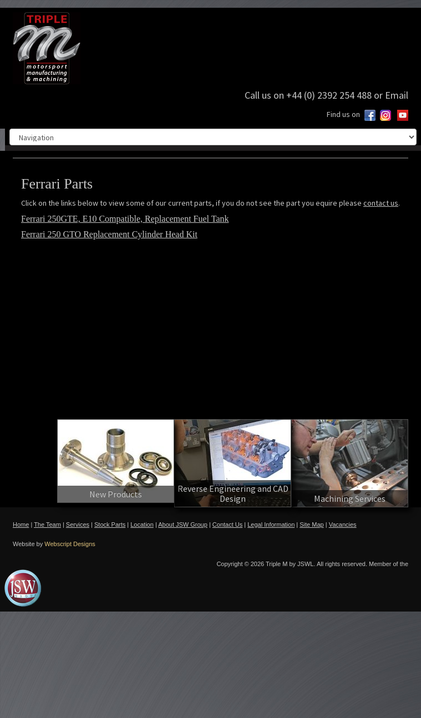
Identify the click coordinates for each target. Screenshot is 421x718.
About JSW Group (182, 524)
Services (77, 524)
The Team (47, 524)
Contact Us (227, 524)
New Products (115, 494)
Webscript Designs (69, 544)
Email (396, 95)
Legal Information (271, 524)
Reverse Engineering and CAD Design (232, 493)
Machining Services (350, 498)
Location (142, 524)
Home (21, 524)
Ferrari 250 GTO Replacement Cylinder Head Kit (109, 234)
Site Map (311, 524)
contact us (380, 203)
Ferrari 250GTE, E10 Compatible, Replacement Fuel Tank (125, 218)
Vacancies (343, 524)
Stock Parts (109, 524)
